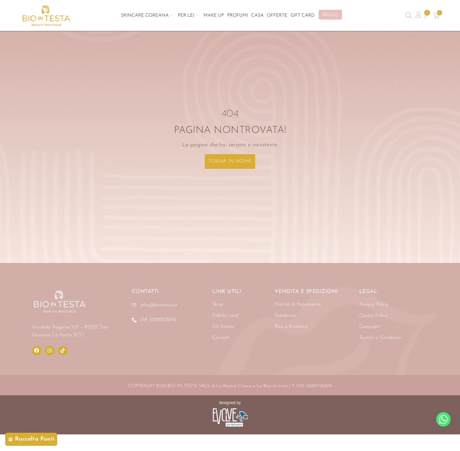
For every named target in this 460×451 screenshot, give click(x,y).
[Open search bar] (408, 15)
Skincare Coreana (146, 15)
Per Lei (187, 15)
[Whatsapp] (443, 419)
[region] (84, 390)
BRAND (331, 15)
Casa (258, 15)
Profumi (237, 15)
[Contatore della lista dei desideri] (426, 16)
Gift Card (303, 15)
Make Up (214, 15)
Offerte (277, 15)
